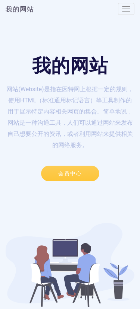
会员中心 (70, 173)
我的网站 (20, 9)
